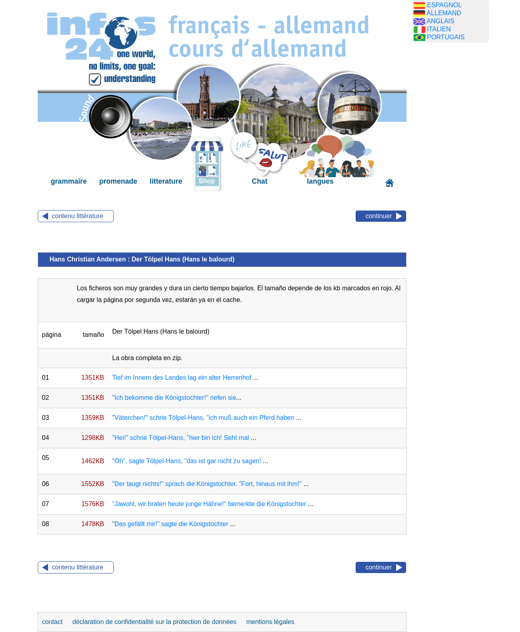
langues (320, 181)
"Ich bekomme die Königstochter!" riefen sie (174, 397)
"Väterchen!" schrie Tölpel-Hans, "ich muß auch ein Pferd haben (203, 417)
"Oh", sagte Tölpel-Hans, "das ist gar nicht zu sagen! (186, 461)
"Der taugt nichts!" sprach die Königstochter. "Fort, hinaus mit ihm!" (207, 483)
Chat (259, 181)
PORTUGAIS (446, 37)
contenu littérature (77, 216)
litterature (166, 181)
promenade (118, 181)
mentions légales (270, 621)
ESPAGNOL (444, 5)
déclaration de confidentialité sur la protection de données (155, 621)
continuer (379, 216)
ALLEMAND (444, 13)
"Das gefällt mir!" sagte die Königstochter (170, 524)
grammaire (69, 181)
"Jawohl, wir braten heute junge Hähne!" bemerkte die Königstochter (209, 503)
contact (53, 621)
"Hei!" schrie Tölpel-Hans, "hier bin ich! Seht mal (180, 437)
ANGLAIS (440, 21)
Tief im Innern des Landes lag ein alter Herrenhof (181, 377)
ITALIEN (439, 29)
